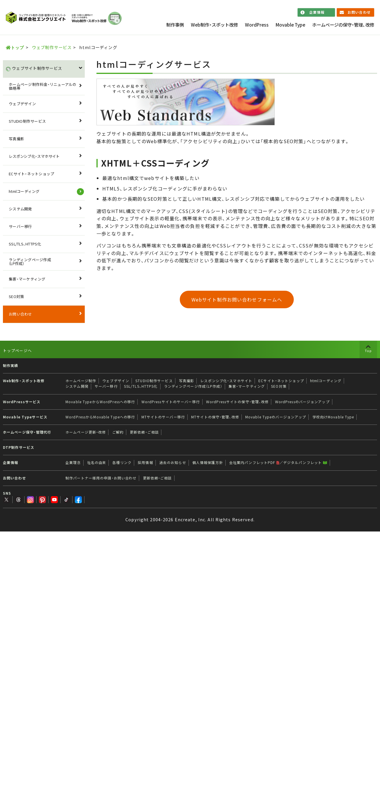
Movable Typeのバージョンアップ (275, 417)
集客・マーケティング (27, 279)
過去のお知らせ (172, 462)
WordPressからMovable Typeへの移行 (100, 417)
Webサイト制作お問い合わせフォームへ (236, 299)
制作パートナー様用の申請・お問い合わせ (101, 478)
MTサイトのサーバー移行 (163, 417)
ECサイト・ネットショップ (31, 173)
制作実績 (10, 365)
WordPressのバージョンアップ (302, 401)
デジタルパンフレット (305, 462)
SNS (7, 493)
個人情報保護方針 (207, 462)
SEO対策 (16, 296)
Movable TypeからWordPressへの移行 (100, 401)
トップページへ (17, 350)
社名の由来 (96, 462)
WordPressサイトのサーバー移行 (170, 401)
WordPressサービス (22, 401)
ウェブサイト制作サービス (37, 68)
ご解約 (118, 432)
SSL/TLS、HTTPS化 (25, 244)
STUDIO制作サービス (27, 121)
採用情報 (145, 462)
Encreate (185, 519)
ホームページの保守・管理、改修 (343, 24)
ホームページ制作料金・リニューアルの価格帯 (43, 86)
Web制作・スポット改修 (214, 24)
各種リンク (122, 462)
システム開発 (20, 209)
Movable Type (290, 24)
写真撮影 (16, 138)
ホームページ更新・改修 (85, 432)
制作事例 (175, 24)
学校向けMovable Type (333, 417)
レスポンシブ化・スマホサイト (34, 156)
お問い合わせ (359, 12)
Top (368, 350)
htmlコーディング (24, 191)
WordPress (257, 24)
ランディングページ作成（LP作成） (30, 261)
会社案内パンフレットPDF (254, 462)
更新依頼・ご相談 (144, 432)
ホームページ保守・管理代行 (27, 432)
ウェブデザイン (22, 103)
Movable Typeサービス (25, 417)
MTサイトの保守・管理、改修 (215, 417)
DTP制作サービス (18, 447)
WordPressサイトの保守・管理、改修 (237, 401)
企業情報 (316, 12)
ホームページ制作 (80, 380)
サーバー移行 (20, 226)
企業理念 (73, 462)
